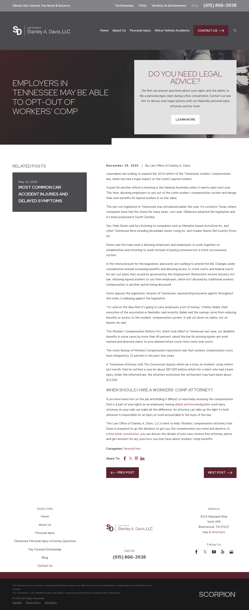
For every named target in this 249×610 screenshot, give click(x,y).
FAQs (142, 6)
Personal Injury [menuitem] (140, 30)
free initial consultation (124, 434)
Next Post (220, 472)
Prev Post (123, 472)
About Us (45, 525)
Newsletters (132, 449)
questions (145, 439)
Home (45, 516)
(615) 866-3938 (220, 5)
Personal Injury (45, 533)
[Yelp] (223, 552)
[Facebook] (196, 552)
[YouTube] (214, 552)
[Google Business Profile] (231, 552)
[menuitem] (17, 602)
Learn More (185, 120)
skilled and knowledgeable (192, 404)
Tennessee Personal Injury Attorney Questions (45, 541)
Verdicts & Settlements (169, 6)
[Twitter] (205, 552)
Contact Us (211, 30)
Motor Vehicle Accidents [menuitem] (172, 30)
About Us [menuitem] (119, 30)
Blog (195, 6)
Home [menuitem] (104, 30)
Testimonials (124, 6)
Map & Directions (213, 532)
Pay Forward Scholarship (44, 549)
